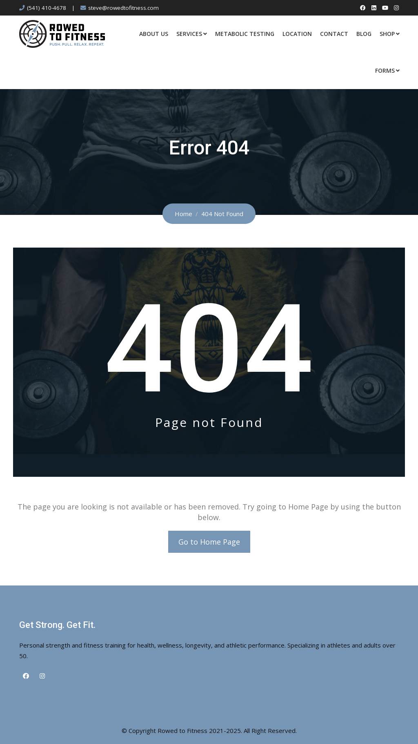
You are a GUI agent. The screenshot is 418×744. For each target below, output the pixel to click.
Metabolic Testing (244, 34)
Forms (385, 70)
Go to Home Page (209, 542)
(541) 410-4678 (46, 7)
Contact (334, 34)
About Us (153, 34)
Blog (363, 34)
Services (189, 34)
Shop (387, 34)
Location (297, 34)
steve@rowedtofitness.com (123, 7)
